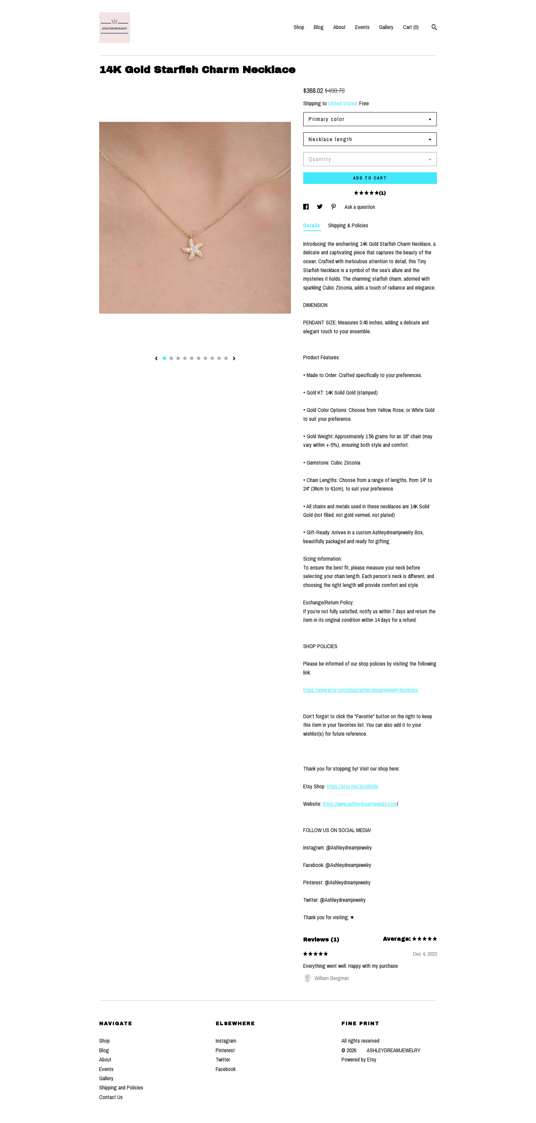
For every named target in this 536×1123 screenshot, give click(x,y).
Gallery (386, 27)
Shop (299, 27)
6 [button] (198, 358)
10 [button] (226, 358)
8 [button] (212, 358)
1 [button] (164, 358)
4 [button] (185, 358)
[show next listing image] (234, 359)
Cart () (411, 27)
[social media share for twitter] (320, 207)
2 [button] (171, 358)
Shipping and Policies (121, 1087)
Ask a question (360, 207)
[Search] (434, 28)
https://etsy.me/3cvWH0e (352, 786)
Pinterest (225, 1050)
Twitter (223, 1059)
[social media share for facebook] (306, 207)
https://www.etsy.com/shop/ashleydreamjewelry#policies (360, 690)
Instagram (226, 1040)
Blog (319, 27)
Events (362, 27)
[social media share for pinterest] (334, 207)
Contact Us (111, 1097)
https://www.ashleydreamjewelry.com (360, 803)
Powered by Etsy (358, 1059)
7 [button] (205, 358)
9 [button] (219, 358)
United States (342, 103)
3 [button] (178, 358)
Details (312, 225)
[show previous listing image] (156, 359)
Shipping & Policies (348, 225)
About (339, 27)
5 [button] (191, 358)
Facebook (226, 1069)
